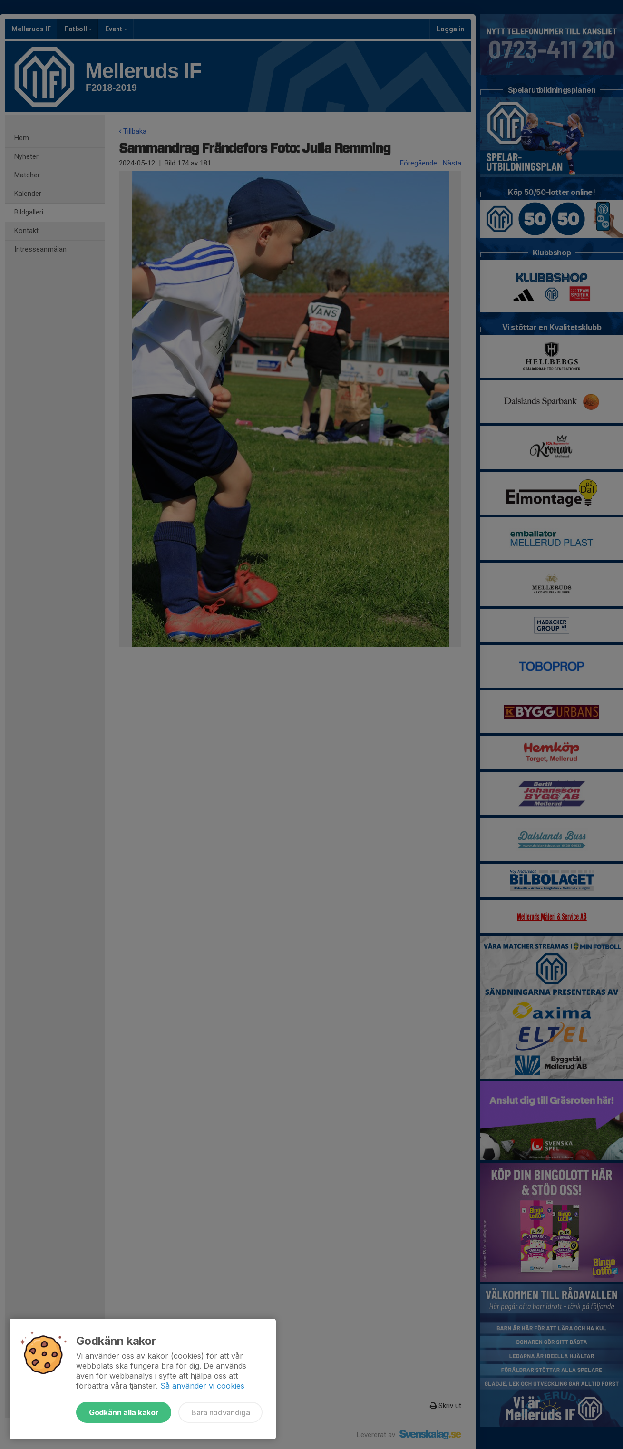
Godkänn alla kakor (123, 1412)
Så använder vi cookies (202, 1386)
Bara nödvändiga (220, 1412)
